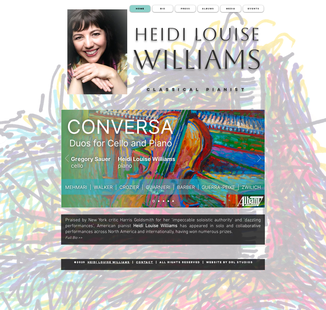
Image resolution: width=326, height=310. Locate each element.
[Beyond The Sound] (158, 201)
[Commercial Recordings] (173, 201)
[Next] (259, 159)
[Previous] (67, 159)
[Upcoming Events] (168, 201)
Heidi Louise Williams (109, 262)
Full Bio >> (73, 238)
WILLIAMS (197, 59)
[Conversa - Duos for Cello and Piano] (153, 201)
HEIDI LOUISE (197, 34)
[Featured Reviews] (163, 201)
